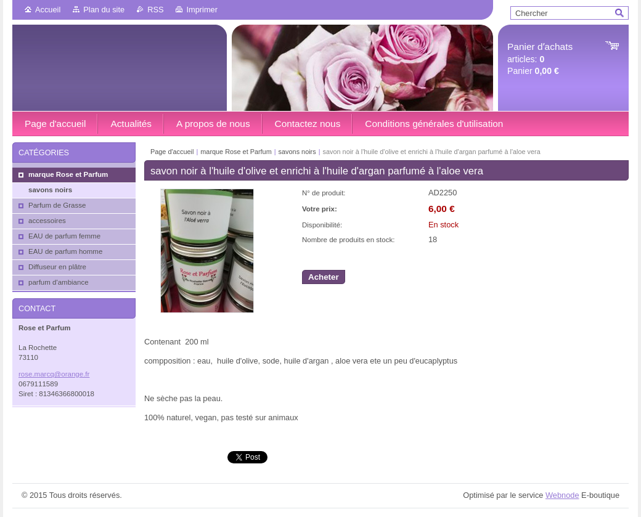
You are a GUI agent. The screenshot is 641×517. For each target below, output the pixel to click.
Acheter (323, 277)
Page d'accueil (172, 151)
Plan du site (104, 9)
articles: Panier (540, 59)
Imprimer (201, 9)
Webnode (562, 495)
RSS (155, 9)
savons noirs (297, 151)
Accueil (47, 9)
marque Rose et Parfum (235, 151)
